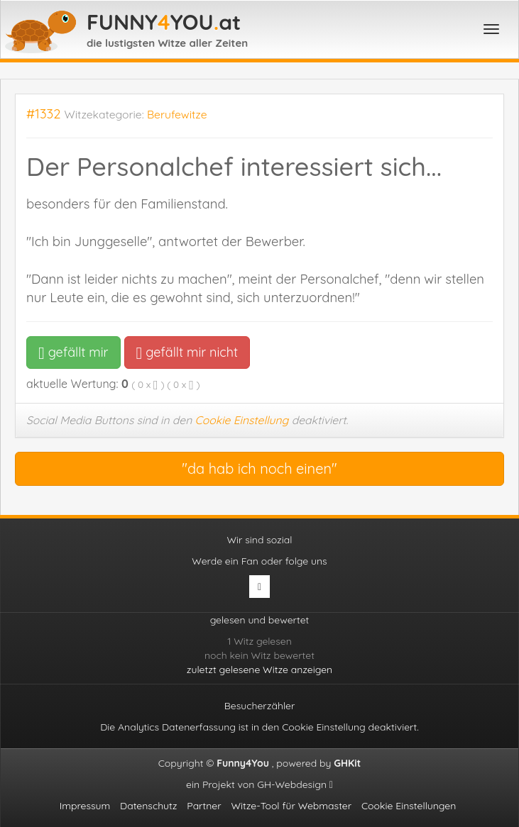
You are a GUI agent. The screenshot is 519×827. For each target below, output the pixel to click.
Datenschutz (148, 805)
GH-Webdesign (295, 784)
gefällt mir (73, 352)
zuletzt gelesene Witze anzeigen (259, 669)
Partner (204, 805)
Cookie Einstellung (242, 420)
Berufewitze (177, 114)
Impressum (85, 805)
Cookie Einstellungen (408, 805)
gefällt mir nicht (187, 352)
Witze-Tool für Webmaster (291, 805)
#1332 (43, 114)
